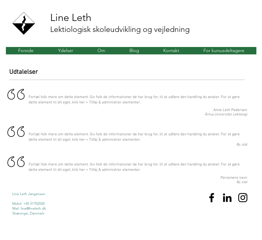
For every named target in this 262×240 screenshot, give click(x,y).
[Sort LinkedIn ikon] (227, 197)
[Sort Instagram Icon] (243, 197)
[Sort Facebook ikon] (211, 197)
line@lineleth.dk (33, 208)
